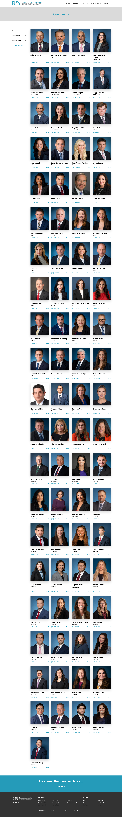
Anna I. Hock (35, 273)
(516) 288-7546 (96, 278)
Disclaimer (61, 818)
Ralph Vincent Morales (77, 129)
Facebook (16, 810)
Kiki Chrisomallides (59, 92)
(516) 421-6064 (34, 704)
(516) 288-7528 (55, 491)
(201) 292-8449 (34, 561)
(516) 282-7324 (76, 97)
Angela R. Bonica (79, 451)
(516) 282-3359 (76, 62)
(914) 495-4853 (75, 350)
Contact (107, 3)
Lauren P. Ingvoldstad (81, 629)
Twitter (13, 810)
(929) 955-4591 (76, 385)
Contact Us (61, 793)
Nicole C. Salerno (100, 381)
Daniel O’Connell (99, 486)
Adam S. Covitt (36, 128)
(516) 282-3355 (55, 456)
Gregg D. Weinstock (101, 92)
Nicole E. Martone (100, 308)
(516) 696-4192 (96, 704)
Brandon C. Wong (37, 770)
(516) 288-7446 (34, 385)
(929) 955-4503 (55, 315)
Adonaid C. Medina (79, 346)
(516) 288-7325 (76, 739)
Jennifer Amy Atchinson (77, 166)
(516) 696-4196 (75, 669)
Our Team (85, 812)
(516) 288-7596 (96, 315)
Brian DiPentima (37, 238)
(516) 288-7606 (34, 669)
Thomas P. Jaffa (57, 273)
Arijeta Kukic (98, 629)
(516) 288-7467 (76, 207)
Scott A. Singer (78, 92)
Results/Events (96, 3)
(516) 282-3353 (55, 97)
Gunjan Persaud (99, 699)
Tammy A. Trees (78, 416)
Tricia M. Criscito (99, 203)
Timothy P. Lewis (37, 308)
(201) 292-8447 (96, 385)
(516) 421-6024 (55, 704)
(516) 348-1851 (96, 207)
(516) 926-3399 (55, 135)
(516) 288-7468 (96, 669)
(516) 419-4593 (96, 456)
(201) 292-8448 (55, 62)
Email (47, 62)
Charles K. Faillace (58, 238)
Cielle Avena (77, 556)
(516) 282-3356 (34, 62)
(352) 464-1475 (96, 599)
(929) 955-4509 (96, 634)
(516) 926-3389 (76, 634)
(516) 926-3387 (34, 135)
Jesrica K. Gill (56, 629)
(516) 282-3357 (96, 62)
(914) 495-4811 (75, 599)
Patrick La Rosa (36, 664)
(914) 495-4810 (55, 561)
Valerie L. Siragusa (79, 521)
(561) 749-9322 (96, 526)
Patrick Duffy (35, 629)
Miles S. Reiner (57, 381)
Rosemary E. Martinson (77, 309)
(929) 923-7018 (55, 669)
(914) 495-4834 (34, 599)
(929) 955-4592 (55, 242)
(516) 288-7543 (76, 526)
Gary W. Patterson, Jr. (60, 55)
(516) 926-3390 (96, 350)
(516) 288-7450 (34, 278)
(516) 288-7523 (34, 526)
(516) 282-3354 (96, 172)
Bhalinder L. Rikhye (80, 381)
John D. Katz (56, 486)
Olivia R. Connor (99, 592)
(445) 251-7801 (34, 420)
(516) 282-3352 (55, 599)
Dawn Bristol (35, 203)
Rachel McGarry (78, 664)
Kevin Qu (34, 735)
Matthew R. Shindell (38, 416)
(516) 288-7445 (76, 135)
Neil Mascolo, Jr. (37, 346)
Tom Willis (97, 521)
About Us (85, 810)
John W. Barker (36, 55)
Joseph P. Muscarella (39, 381)
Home (84, 808)
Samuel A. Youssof (37, 556)
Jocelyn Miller (98, 664)
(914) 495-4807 (96, 135)
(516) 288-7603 (76, 420)
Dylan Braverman (37, 92)
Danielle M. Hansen (100, 238)
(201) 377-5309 (76, 172)
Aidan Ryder (77, 735)
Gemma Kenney (78, 273)
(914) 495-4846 (34, 97)
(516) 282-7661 (96, 491)
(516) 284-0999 (34, 774)
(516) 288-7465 (76, 315)
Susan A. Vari (35, 165)
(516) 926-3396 (96, 97)
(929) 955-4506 (34, 172)
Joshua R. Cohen (79, 203)
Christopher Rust (58, 735)
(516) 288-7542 (34, 350)
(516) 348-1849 (75, 456)
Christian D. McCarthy (60, 346)
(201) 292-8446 (55, 385)
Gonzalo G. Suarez (58, 416)
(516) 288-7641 (76, 278)
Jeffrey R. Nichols (79, 55)
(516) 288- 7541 (55, 420)
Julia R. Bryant (57, 592)
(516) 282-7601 (96, 242)
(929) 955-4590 (55, 350)
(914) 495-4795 (34, 634)
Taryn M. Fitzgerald (80, 238)
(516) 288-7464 (34, 242)
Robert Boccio (98, 165)
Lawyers (75, 3)
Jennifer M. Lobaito (59, 308)
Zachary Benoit (99, 556)
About (68, 3)
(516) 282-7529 (34, 207)
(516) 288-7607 (76, 242)
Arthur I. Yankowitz (38, 451)
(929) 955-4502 (55, 634)
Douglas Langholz (100, 273)
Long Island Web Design (77, 818)
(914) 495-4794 (96, 739)
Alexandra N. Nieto (59, 699)
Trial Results (101, 810)
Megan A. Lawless (58, 128)
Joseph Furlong (36, 486)
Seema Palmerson (37, 521)
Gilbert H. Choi (57, 203)
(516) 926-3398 (55, 207)
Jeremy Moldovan (37, 699)
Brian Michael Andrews (56, 166)
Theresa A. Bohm (58, 451)
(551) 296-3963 (76, 561)
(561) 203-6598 (34, 315)
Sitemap (67, 818)
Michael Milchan (99, 346)
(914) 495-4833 (34, 739)
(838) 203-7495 (55, 739)
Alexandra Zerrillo (58, 556)
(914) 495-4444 (55, 526)
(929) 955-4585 (76, 491)
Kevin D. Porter (99, 128)
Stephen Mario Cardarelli (78, 593)
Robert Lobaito (57, 664)
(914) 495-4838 (96, 561)
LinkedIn (18, 810)
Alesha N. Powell (58, 521)
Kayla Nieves (77, 699)
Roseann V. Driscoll (100, 451)
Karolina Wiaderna (100, 416)
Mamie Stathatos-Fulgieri (100, 56)
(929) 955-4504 (55, 172)
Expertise (85, 3)
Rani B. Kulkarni (78, 486)
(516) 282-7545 (55, 278)
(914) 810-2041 (34, 456)
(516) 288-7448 (76, 704)
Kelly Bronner (36, 592)
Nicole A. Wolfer (99, 735)
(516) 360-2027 (34, 491)
